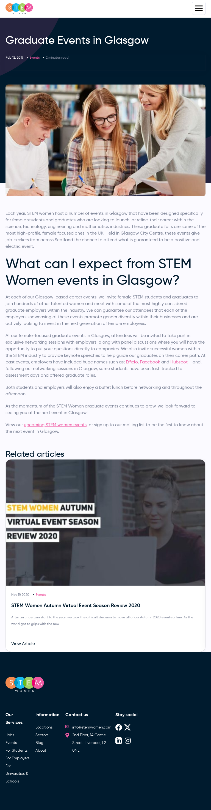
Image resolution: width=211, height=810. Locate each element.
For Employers (17, 758)
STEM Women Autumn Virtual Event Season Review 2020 (75, 605)
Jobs (9, 735)
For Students (16, 750)
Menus (199, 8)
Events (35, 57)
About (40, 750)
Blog (39, 742)
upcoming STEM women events (55, 424)
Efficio (132, 362)
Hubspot (179, 362)
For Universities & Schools (16, 773)
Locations (43, 727)
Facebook (150, 362)
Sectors (41, 735)
